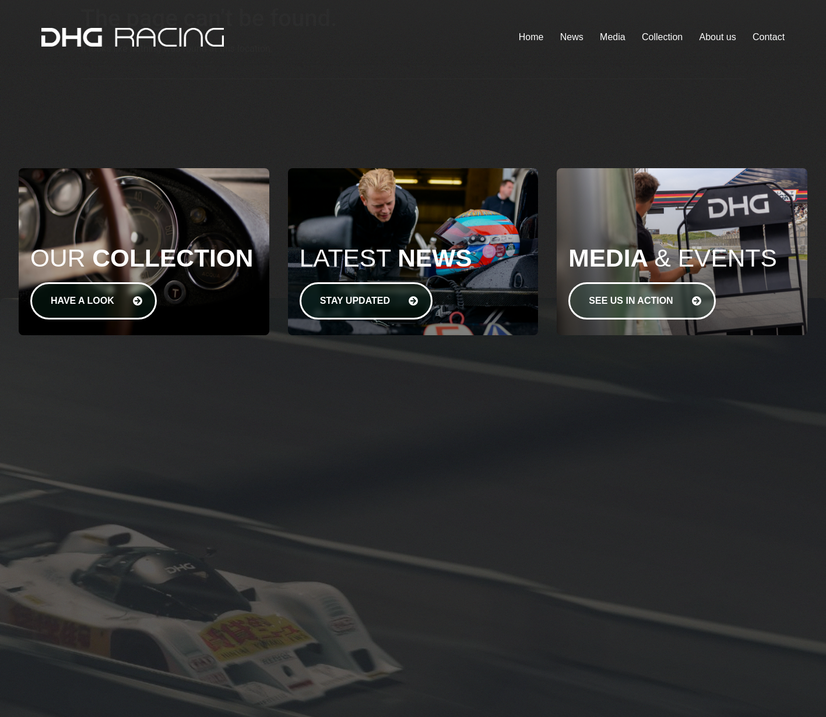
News (572, 37)
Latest (386, 258)
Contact (769, 37)
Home (531, 37)
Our (141, 258)
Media (612, 37)
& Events (672, 258)
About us (718, 37)
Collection (662, 37)
